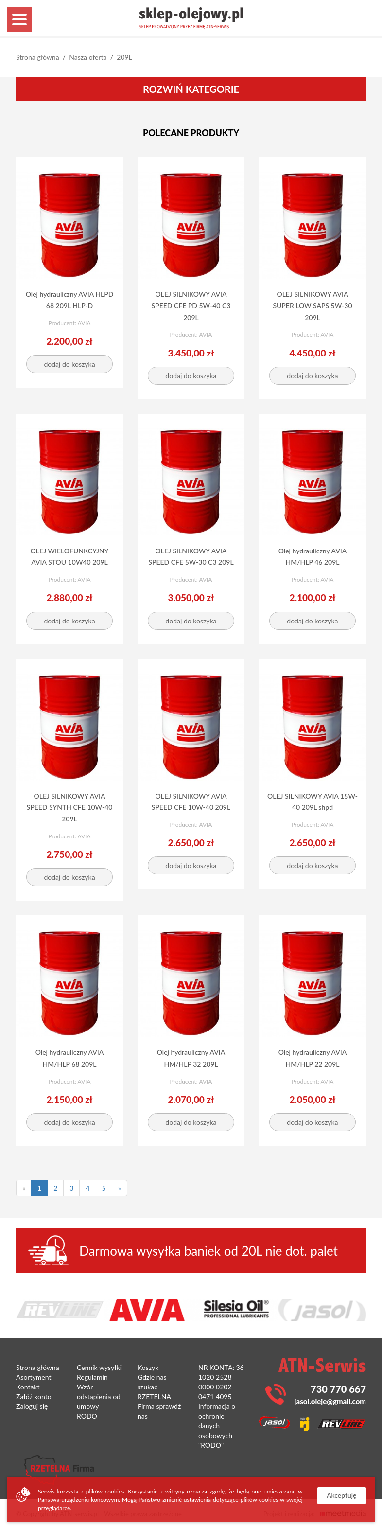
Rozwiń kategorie (191, 89)
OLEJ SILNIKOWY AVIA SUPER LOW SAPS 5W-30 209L (312, 305)
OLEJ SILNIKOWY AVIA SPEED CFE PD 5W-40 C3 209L (191, 305)
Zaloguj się (32, 1406)
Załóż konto (34, 1396)
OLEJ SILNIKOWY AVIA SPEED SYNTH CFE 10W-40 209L (70, 807)
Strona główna (37, 57)
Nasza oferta (87, 57)
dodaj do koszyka (69, 364)
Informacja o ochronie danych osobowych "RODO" (216, 1425)
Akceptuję (341, 1496)
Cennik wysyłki (99, 1367)
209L (124, 57)
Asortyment (33, 1377)
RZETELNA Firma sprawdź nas (159, 1406)
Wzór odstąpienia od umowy (99, 1396)
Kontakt (28, 1387)
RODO (87, 1416)
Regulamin (92, 1377)
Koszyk (148, 1367)
